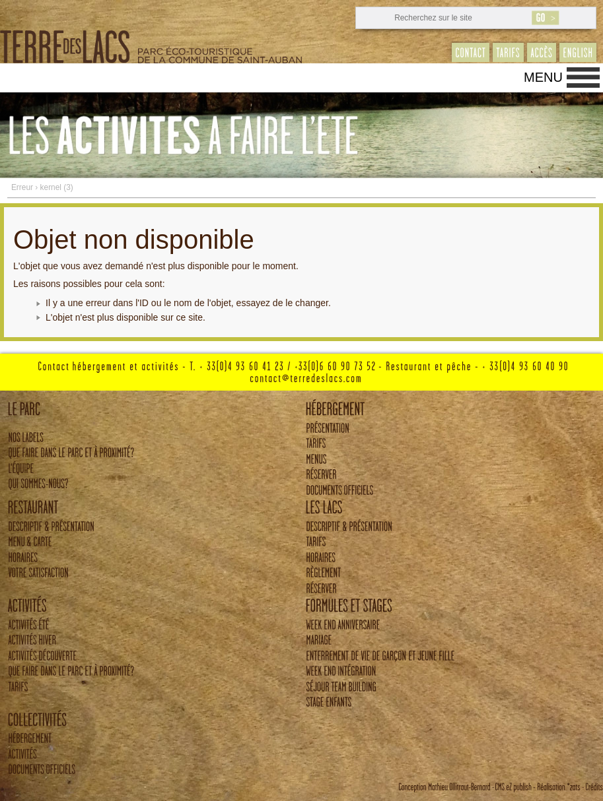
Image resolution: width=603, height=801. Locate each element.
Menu (543, 77)
